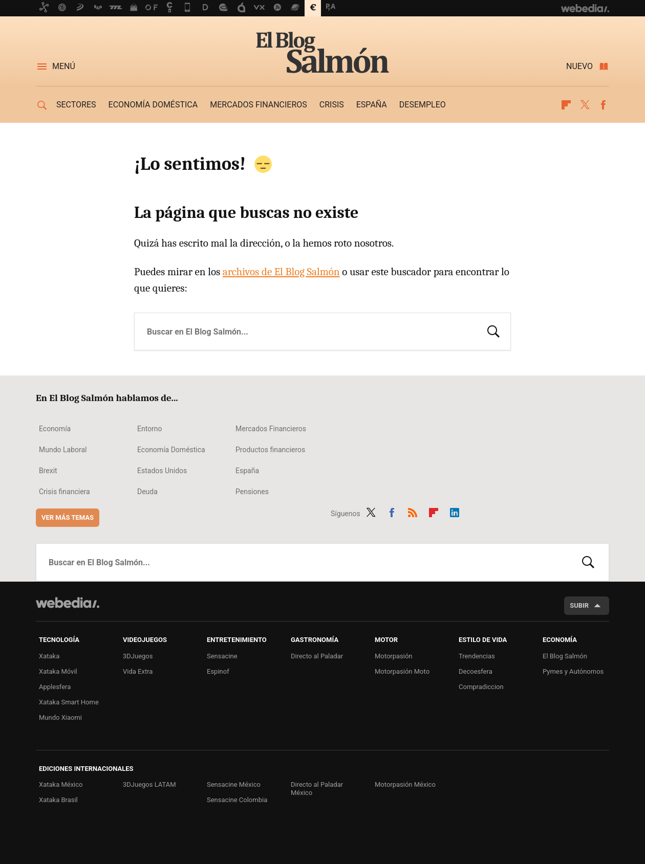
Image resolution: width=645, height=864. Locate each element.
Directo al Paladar (317, 656)
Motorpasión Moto (402, 671)
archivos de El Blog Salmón (281, 271)
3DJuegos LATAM (149, 784)
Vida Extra (138, 671)
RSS (412, 511)
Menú (63, 66)
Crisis (331, 104)
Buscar (493, 330)
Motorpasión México (405, 784)
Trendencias (477, 656)
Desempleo (422, 104)
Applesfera (55, 687)
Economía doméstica (153, 104)
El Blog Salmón (322, 52)
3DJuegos (138, 656)
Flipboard (566, 105)
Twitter (584, 105)
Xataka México (61, 784)
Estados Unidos (162, 471)
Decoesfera (475, 671)
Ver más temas (67, 517)
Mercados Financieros (270, 429)
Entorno (149, 429)
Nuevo (579, 66)
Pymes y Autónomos (573, 671)
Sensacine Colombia (237, 800)
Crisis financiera (64, 492)
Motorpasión (394, 656)
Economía (55, 429)
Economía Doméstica (171, 450)
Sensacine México (234, 784)
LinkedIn (454, 511)
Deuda (147, 492)
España (371, 104)
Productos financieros (270, 450)
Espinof (218, 671)
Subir (579, 605)
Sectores (76, 104)
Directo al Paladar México (317, 788)
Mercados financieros (258, 104)
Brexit (48, 471)
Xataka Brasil (58, 800)
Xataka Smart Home (69, 702)
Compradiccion (481, 687)
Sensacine (222, 656)
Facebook (603, 105)
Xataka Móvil (58, 671)
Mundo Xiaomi (60, 717)
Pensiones (252, 492)
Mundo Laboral (63, 450)
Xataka (49, 656)
